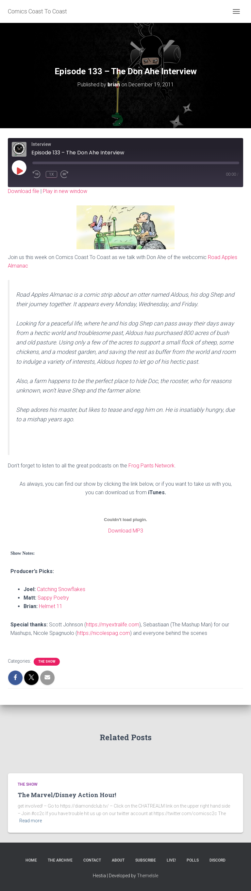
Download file (23, 191)
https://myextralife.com (112, 624)
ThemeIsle (147, 875)
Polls (193, 860)
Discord (217, 860)
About (118, 860)
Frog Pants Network (151, 466)
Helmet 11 (50, 606)
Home (31, 860)
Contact (92, 860)
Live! (171, 860)
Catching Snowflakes (61, 589)
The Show (46, 661)
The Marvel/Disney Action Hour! (67, 795)
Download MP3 (125, 531)
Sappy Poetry (53, 598)
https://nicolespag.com (103, 633)
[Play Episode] (19, 171)
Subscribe (145, 860)
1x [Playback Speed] (51, 174)
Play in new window (65, 191)
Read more (30, 820)
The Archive (60, 860)
